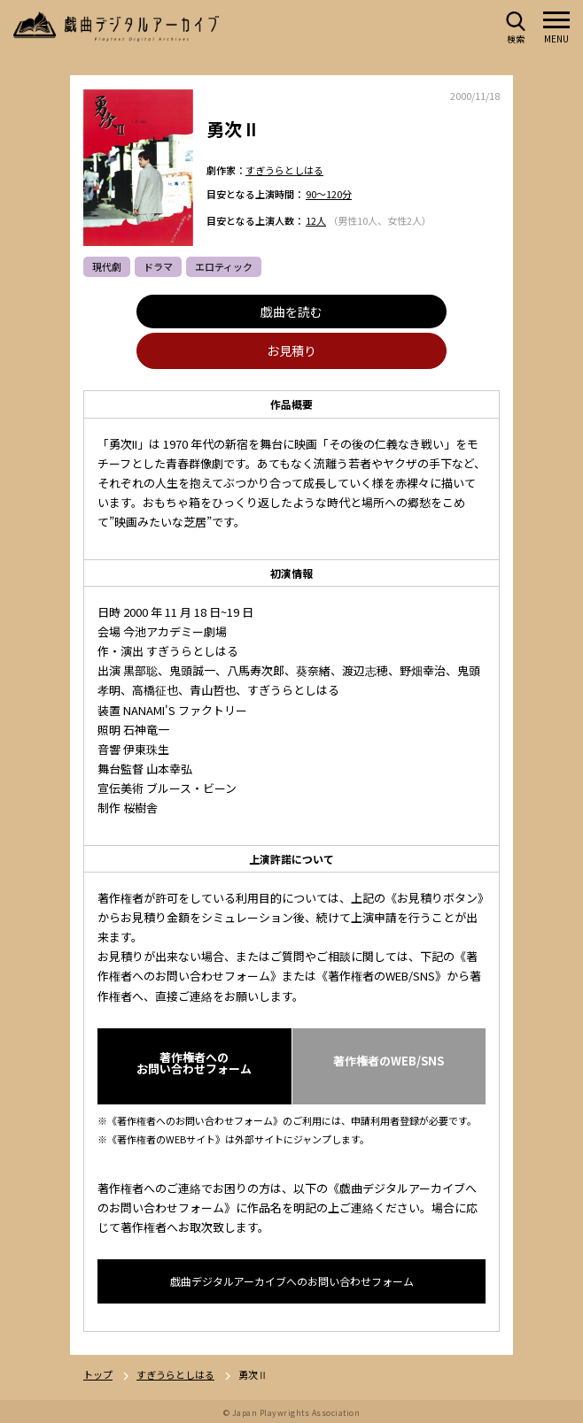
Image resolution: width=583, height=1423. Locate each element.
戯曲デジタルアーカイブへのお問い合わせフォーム (292, 1280)
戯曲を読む (291, 312)
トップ (98, 1375)
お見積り (291, 351)
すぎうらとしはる (284, 170)
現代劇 (106, 267)
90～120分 (329, 195)
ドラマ (158, 267)
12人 (316, 220)
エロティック (224, 267)
